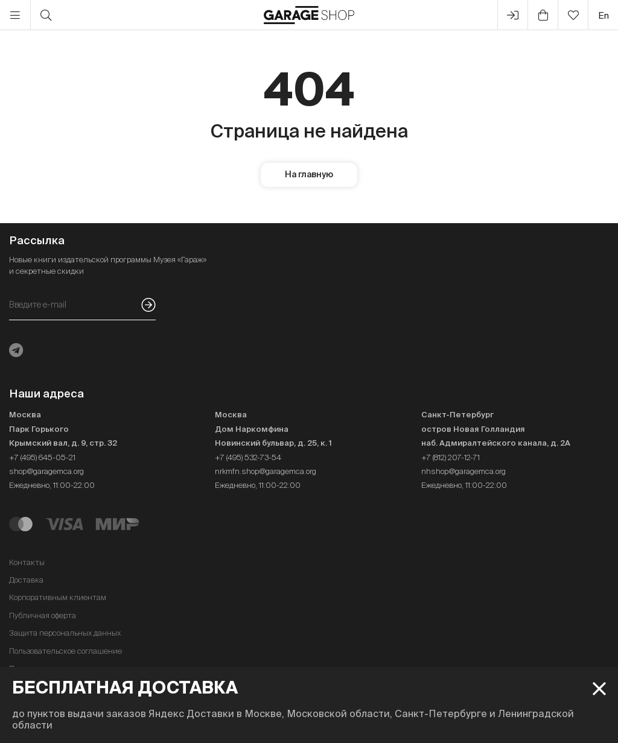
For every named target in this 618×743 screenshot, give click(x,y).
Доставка (26, 579)
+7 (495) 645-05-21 (42, 457)
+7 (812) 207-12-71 (450, 457)
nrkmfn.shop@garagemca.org (265, 471)
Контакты (27, 562)
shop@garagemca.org (46, 471)
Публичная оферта (42, 615)
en (603, 15)
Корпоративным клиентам (57, 597)
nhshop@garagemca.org (463, 471)
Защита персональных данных (65, 632)
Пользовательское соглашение (65, 651)
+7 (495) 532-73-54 (248, 457)
